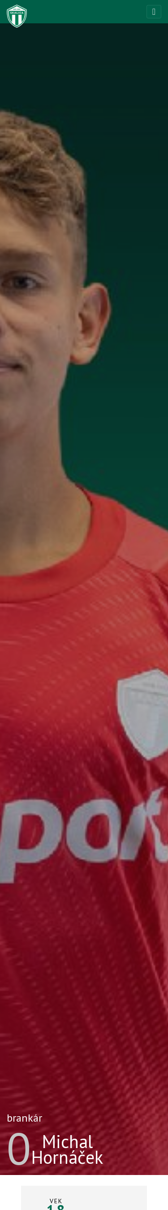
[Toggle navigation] (153, 11)
